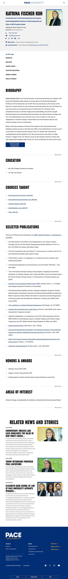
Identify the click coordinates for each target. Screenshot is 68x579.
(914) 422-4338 (13, 33)
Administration (31, 549)
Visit (50, 577)
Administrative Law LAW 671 (17, 208)
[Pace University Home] (34, 3)
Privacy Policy (26, 565)
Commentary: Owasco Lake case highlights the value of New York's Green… (20, 433)
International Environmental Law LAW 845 (22, 200)
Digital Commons (44, 235)
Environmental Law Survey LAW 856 (20, 195)
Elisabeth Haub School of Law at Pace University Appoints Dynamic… (20, 488)
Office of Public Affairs (11, 549)
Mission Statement (32, 546)
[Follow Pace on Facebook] (45, 565)
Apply (17, 577)
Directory (8, 546)
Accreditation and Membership (35, 551)
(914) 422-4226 (44, 45)
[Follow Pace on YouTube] (59, 565)
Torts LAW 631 (13, 212)
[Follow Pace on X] (50, 565)
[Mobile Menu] (4, 3)
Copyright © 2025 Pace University (13, 565)
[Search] (64, 3)
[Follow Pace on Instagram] (54, 565)
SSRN (36, 235)
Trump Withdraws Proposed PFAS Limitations (19, 463)
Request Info (34, 577)
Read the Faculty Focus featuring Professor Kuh (14, 145)
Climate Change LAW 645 (17, 204)
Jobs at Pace (31, 554)
